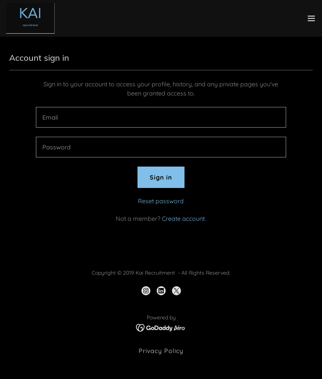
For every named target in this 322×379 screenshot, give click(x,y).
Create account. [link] (184, 218)
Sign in (161, 177)
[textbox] (161, 117)
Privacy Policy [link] (161, 351)
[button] (311, 18)
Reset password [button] (161, 201)
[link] (30, 18)
